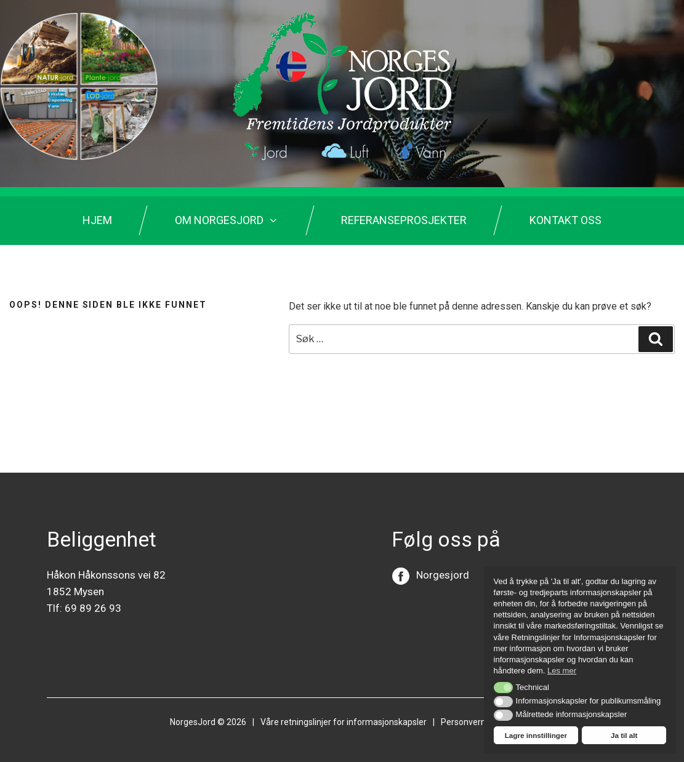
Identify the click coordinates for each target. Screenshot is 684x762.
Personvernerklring (478, 722)
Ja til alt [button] (624, 735)
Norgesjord (442, 575)
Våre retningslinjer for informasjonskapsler (343, 722)
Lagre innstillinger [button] (536, 735)
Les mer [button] (561, 670)
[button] (503, 687)
